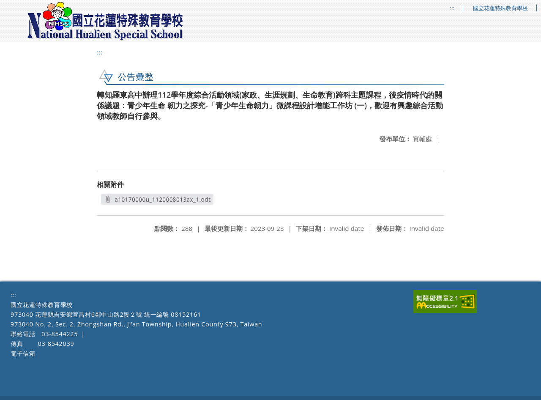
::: (452, 8)
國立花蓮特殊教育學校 (500, 8)
